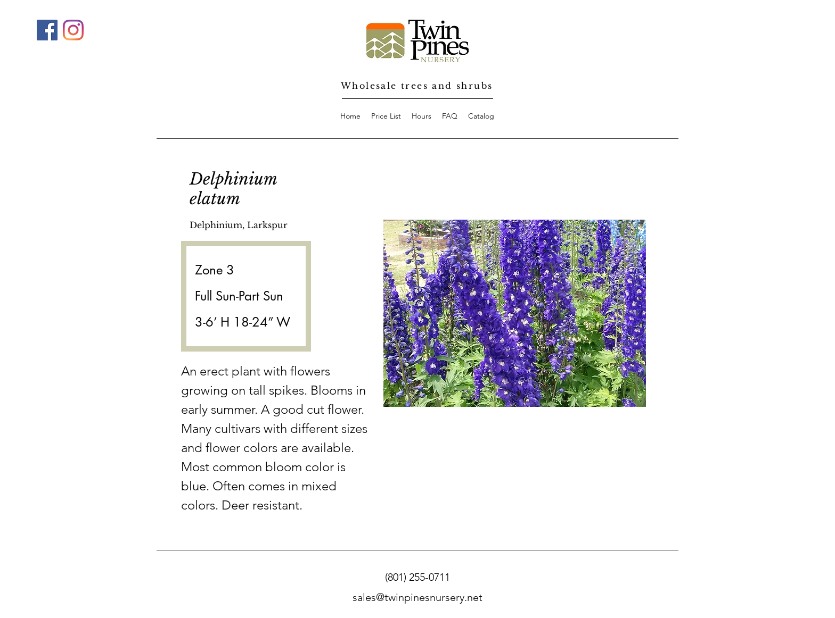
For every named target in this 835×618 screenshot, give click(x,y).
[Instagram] (73, 30)
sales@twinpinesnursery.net (417, 597)
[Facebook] (47, 30)
